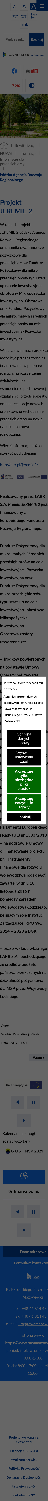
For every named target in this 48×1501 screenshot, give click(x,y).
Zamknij (24, 817)
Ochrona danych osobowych (24, 738)
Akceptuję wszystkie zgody (24, 802)
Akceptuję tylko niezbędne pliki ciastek (24, 780)
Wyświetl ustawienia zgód (24, 757)
